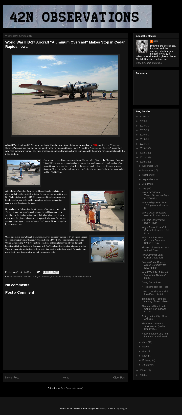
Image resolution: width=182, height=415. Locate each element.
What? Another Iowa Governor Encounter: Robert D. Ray (154, 240)
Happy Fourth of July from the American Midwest (155, 335)
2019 (142, 121)
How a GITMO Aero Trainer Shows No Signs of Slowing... (155, 195)
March (145, 355)
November (148, 170)
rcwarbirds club (65, 166)
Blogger (123, 408)
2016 (142, 134)
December (148, 166)
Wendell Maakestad (81, 276)
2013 (142, 148)
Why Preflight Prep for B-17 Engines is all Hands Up (155, 205)
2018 (142, 125)
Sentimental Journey (100, 148)
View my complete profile (149, 63)
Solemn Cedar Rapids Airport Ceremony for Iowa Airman (154, 265)
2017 (142, 130)
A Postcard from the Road (155, 287)
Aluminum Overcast (22, 276)
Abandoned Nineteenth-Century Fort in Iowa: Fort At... (154, 309)
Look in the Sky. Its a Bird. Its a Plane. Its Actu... (155, 293)
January (146, 364)
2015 (142, 139)
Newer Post (12, 377)
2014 (142, 143)
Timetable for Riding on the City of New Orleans (155, 300)
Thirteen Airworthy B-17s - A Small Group (155, 249)
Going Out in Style (151, 282)
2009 (142, 370)
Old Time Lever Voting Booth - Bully (153, 221)
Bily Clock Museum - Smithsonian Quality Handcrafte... (153, 326)
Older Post (119, 377)
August (146, 184)
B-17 (35, 276)
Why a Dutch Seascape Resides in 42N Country (155, 214)
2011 (142, 157)
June (145, 342)
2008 (142, 375)
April (145, 351)
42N (156, 41)
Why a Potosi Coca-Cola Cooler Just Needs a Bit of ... (155, 230)
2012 (142, 153)
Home (66, 377)
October (146, 175)
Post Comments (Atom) (72, 388)
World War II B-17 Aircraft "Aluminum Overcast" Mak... (155, 275)
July (144, 188)
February (147, 360)
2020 (142, 116)
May (144, 346)
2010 (142, 162)
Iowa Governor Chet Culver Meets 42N (152, 256)
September (148, 179)
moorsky (102, 408)
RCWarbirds (44, 276)
